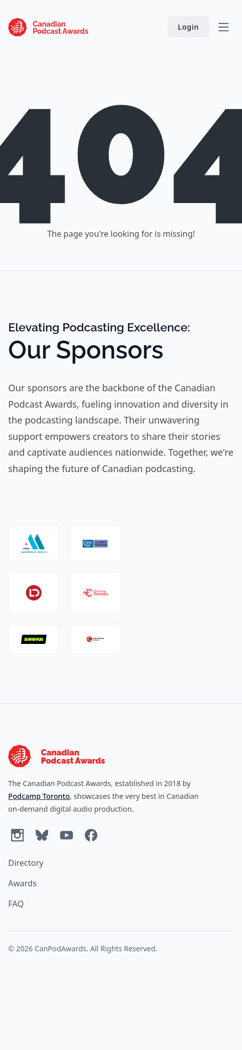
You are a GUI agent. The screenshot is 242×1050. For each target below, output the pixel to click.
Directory (25, 862)
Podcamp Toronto (39, 796)
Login (188, 27)
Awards (22, 883)
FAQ (16, 903)
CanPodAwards (60, 948)
